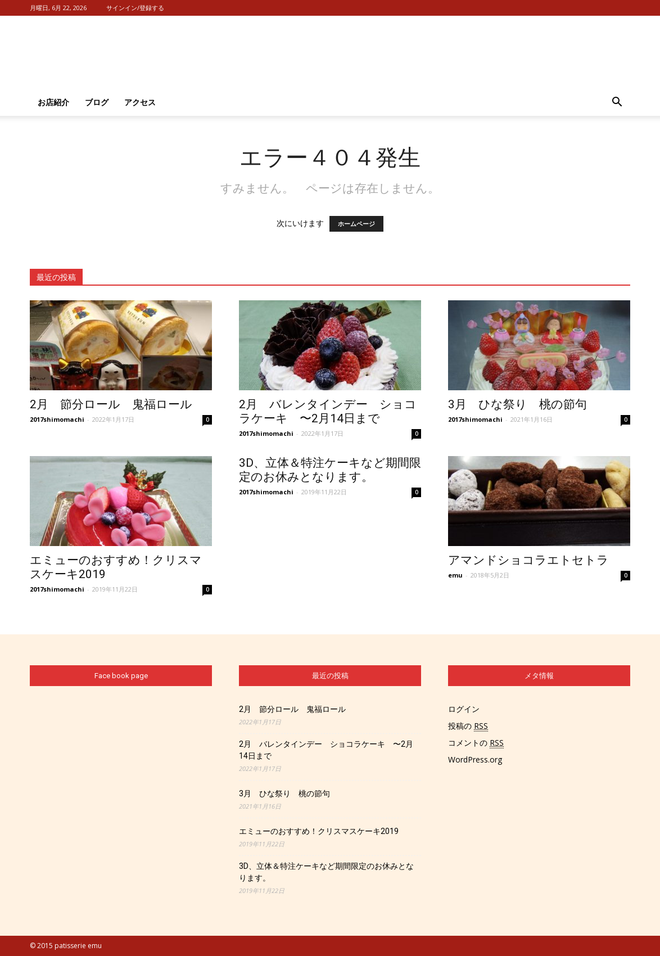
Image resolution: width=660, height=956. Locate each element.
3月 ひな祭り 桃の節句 (517, 404)
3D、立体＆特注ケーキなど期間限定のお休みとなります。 (330, 470)
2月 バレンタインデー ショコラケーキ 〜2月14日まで (328, 411)
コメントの (476, 742)
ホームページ (356, 223)
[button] (616, 102)
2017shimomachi (57, 419)
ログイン (464, 709)
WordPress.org (475, 759)
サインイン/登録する (135, 7)
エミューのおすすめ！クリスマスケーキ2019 (319, 831)
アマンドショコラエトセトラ (528, 560)
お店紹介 (53, 102)
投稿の (468, 726)
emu (455, 575)
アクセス (140, 102)
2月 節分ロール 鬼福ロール (111, 404)
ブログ (97, 102)
